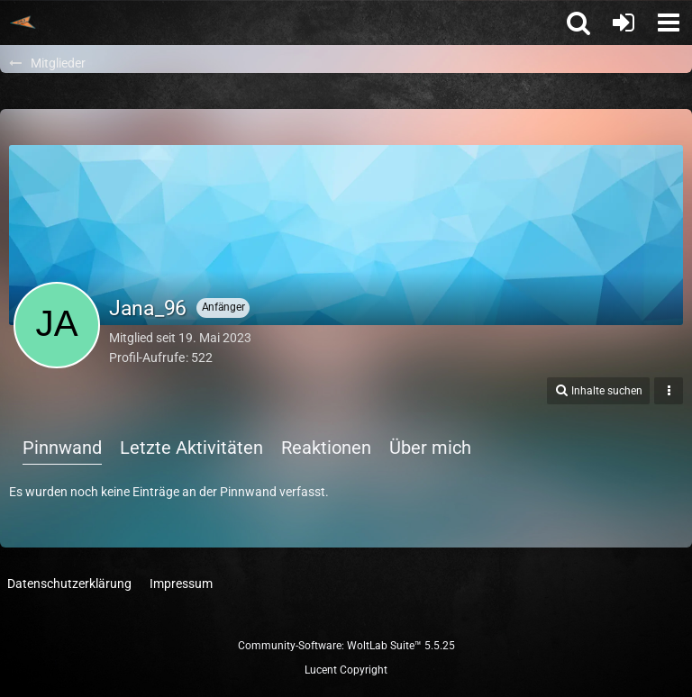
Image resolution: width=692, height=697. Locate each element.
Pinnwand (62, 447)
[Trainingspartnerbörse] (22, 23)
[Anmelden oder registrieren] (624, 23)
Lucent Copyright (346, 670)
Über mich (430, 447)
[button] (669, 23)
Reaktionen (326, 447)
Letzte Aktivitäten (191, 447)
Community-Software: (346, 645)
